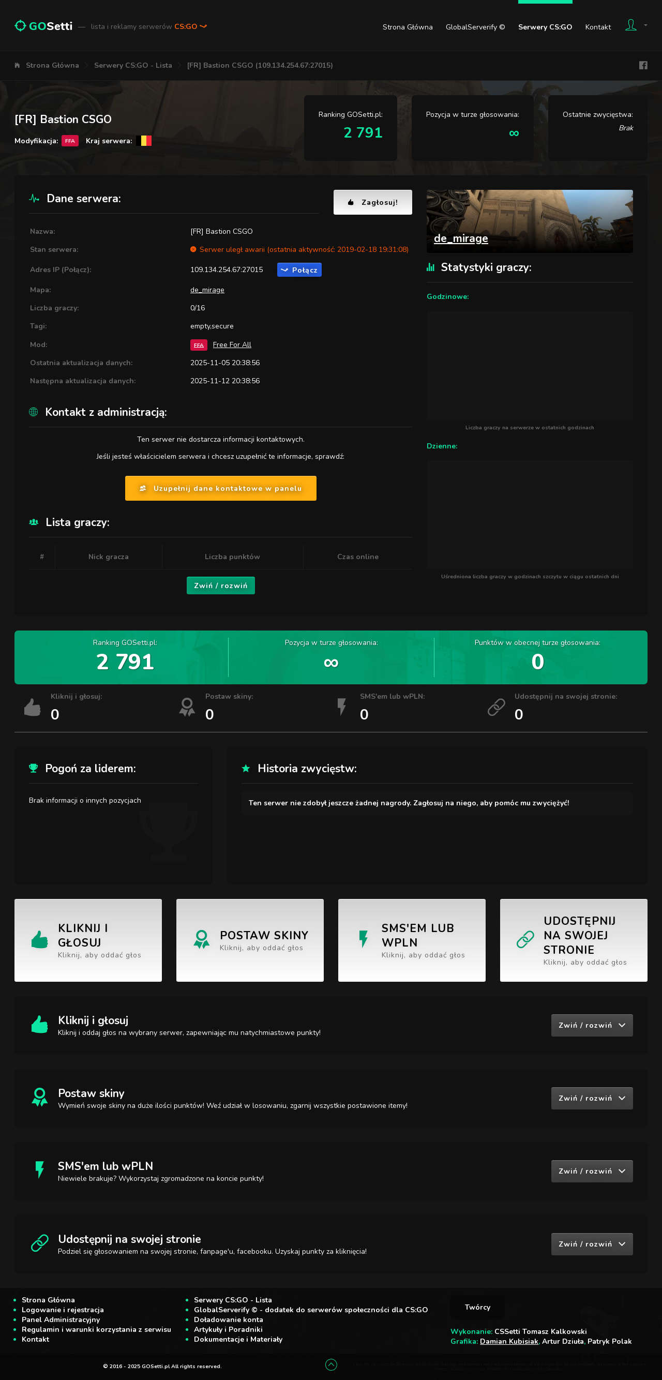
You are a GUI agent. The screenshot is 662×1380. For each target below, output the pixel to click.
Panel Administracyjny (61, 1320)
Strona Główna (408, 27)
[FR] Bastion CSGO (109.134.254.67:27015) (260, 65)
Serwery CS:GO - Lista (133, 65)
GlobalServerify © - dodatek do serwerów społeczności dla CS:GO (311, 1310)
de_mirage (207, 290)
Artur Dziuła (563, 1341)
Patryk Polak (610, 1341)
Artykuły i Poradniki (228, 1329)
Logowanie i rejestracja (63, 1310)
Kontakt (598, 27)
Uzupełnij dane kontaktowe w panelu (221, 488)
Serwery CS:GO (545, 27)
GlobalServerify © (475, 27)
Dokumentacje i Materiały (238, 1339)
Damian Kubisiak (509, 1341)
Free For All (232, 345)
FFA (199, 345)
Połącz (299, 270)
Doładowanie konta (228, 1320)
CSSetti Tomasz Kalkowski (540, 1332)
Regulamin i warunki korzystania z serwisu (96, 1329)
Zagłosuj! (373, 202)
